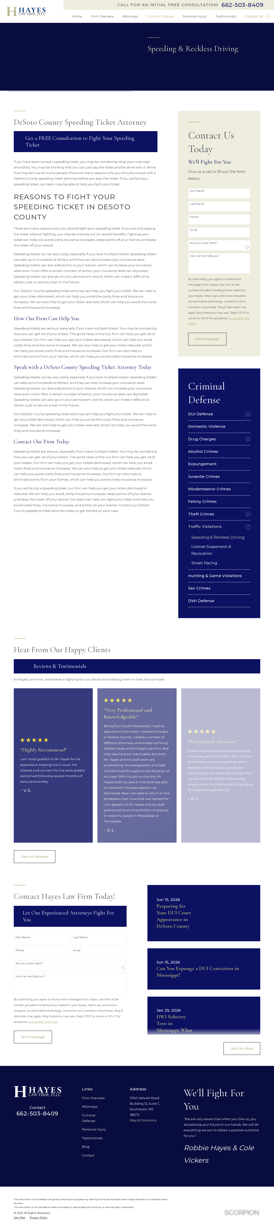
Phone (194, 217)
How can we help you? (204, 256)
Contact (88, 1155)
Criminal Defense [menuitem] (160, 16)
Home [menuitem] (77, 16)
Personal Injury (94, 1129)
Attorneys (90, 1106)
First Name (197, 191)
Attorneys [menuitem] (130, 16)
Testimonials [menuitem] (225, 16)
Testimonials (92, 1138)
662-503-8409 (242, 5)
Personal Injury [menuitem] (195, 16)
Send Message (207, 339)
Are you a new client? (204, 243)
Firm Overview (93, 1098)
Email (193, 230)
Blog (86, 1147)
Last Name (197, 204)
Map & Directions (143, 1120)
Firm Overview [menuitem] (102, 16)
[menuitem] (216, 414)
